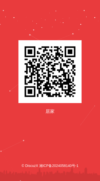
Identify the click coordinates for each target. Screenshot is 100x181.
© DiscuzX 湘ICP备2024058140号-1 (49, 166)
